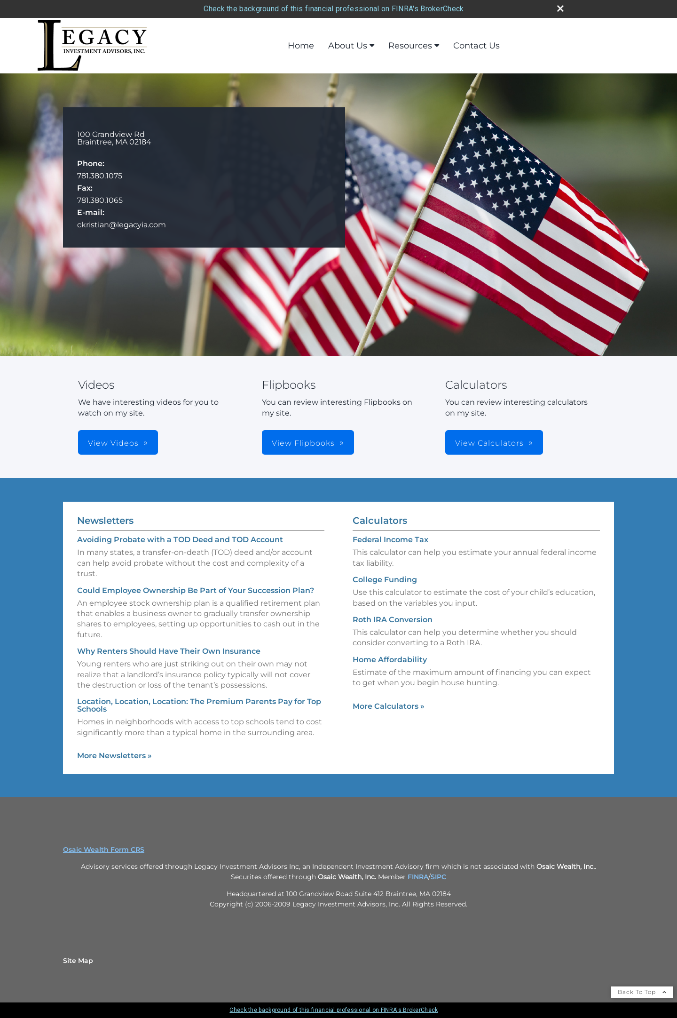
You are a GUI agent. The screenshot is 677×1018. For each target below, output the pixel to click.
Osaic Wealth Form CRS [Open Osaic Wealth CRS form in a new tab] (103, 849)
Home (301, 45)
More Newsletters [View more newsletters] (114, 755)
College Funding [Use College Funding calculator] (385, 579)
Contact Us (476, 45)
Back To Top (642, 991)
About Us (347, 45)
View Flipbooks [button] (303, 443)
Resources (410, 45)
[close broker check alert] (560, 8)
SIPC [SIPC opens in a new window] (438, 877)
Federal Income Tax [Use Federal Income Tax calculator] (390, 539)
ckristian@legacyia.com (121, 224)
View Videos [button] (113, 443)
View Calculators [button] (489, 443)
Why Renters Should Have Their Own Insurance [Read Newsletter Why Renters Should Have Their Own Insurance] (168, 651)
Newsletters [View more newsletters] (105, 520)
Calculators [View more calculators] (380, 520)
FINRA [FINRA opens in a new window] (418, 877)
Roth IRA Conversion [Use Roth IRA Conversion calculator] (393, 619)
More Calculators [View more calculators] (389, 706)
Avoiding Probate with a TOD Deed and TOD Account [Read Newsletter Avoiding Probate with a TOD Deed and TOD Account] (180, 539)
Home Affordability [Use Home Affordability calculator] (390, 659)
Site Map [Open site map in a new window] (78, 960)
